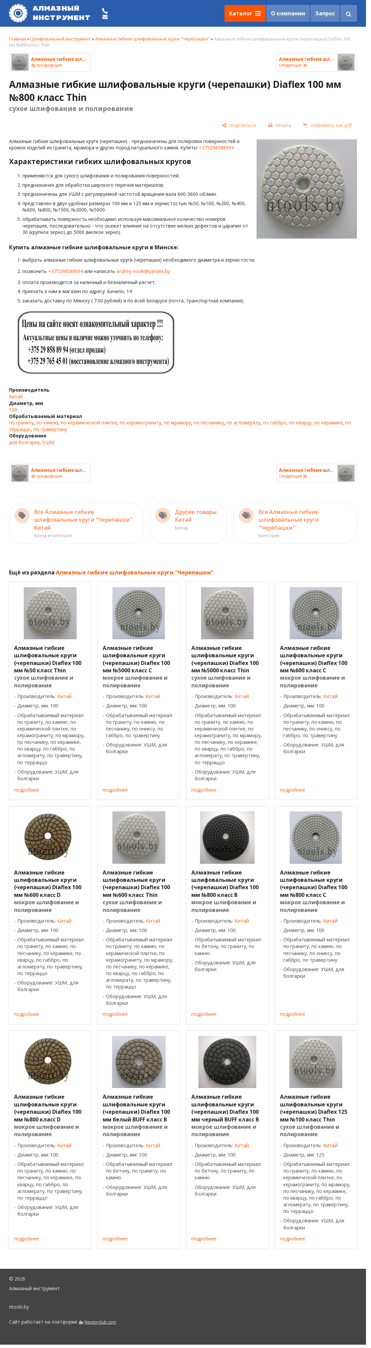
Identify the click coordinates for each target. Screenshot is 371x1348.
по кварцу (300, 422)
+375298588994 (216, 147)
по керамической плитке (89, 422)
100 (13, 409)
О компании (288, 13)
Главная (17, 39)
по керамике (328, 422)
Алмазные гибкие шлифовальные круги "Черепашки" (152, 39)
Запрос (325, 13)
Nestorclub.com (100, 1322)
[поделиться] (238, 125)
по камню (47, 422)
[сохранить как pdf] (327, 125)
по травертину (50, 429)
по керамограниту (140, 422)
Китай (16, 396)
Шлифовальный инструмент (60, 39)
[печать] (280, 125)
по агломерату (243, 422)
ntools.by (19, 1307)
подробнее (26, 790)
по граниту (21, 422)
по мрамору (177, 422)
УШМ (48, 442)
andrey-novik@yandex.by (143, 271)
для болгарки (24, 442)
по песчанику (209, 422)
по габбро (274, 422)
